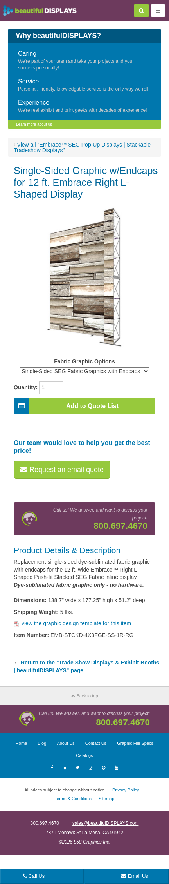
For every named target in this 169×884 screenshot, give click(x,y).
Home (21, 743)
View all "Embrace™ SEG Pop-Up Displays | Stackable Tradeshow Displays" (82, 147)
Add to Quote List (66, 406)
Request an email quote (62, 470)
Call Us (34, 876)
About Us (65, 743)
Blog (42, 743)
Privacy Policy (125, 790)
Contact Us (95, 743)
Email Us (134, 876)
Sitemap (106, 798)
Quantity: (26, 387)
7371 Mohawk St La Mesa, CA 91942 (84, 832)
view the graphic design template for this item (72, 623)
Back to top (84, 695)
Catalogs (84, 755)
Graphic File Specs (135, 743)
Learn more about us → (36, 124)
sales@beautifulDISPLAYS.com (105, 823)
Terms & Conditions (73, 798)
